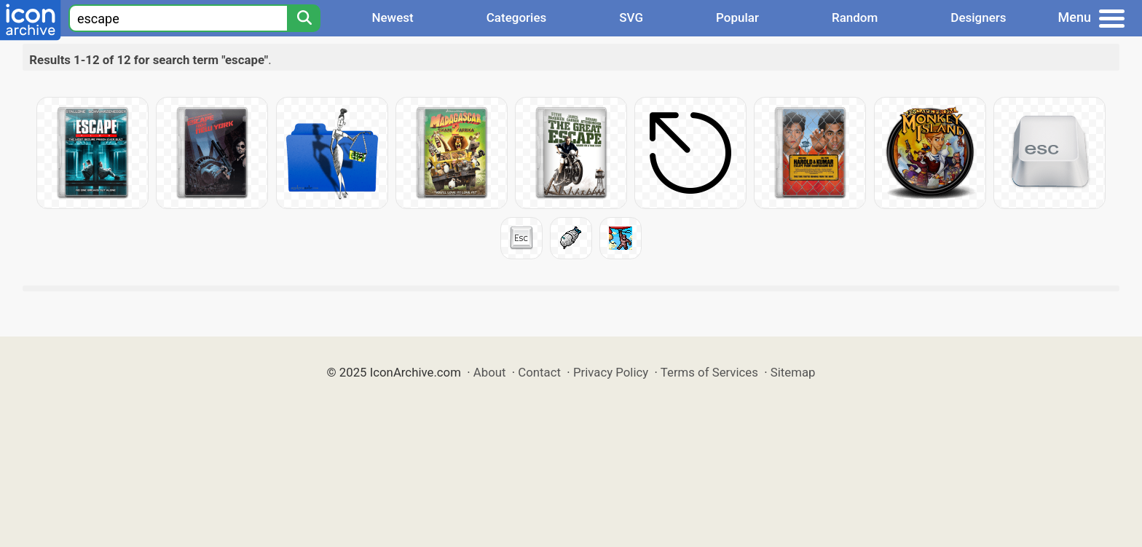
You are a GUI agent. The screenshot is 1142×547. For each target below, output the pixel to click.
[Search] (303, 18)
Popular (737, 17)
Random (855, 17)
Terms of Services (709, 372)
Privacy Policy (610, 372)
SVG (631, 17)
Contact (539, 372)
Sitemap (793, 372)
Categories (517, 17)
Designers (978, 17)
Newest (392, 17)
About (489, 372)
